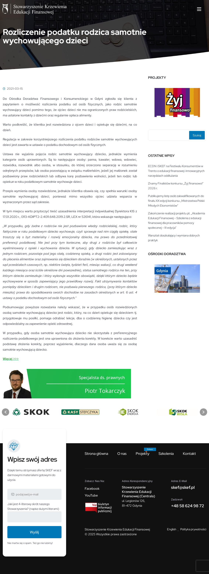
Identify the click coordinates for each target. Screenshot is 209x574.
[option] (177, 103)
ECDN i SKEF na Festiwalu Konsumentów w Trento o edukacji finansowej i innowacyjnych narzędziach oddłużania (176, 171)
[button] (5, 412)
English (171, 529)
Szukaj (197, 135)
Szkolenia (166, 453)
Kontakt (189, 453)
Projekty (142, 453)
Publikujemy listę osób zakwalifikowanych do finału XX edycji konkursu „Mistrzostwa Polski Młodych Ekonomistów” (176, 201)
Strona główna (96, 453)
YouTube (91, 495)
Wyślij (34, 532)
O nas (122, 453)
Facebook (92, 488)
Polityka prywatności (193, 529)
